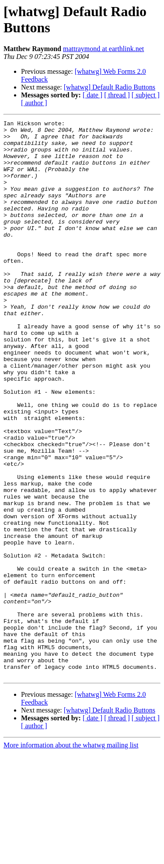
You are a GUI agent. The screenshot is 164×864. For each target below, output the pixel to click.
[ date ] (92, 95)
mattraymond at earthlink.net (103, 48)
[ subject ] (146, 95)
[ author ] (34, 103)
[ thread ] (117, 95)
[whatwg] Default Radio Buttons (109, 87)
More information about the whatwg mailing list (70, 856)
